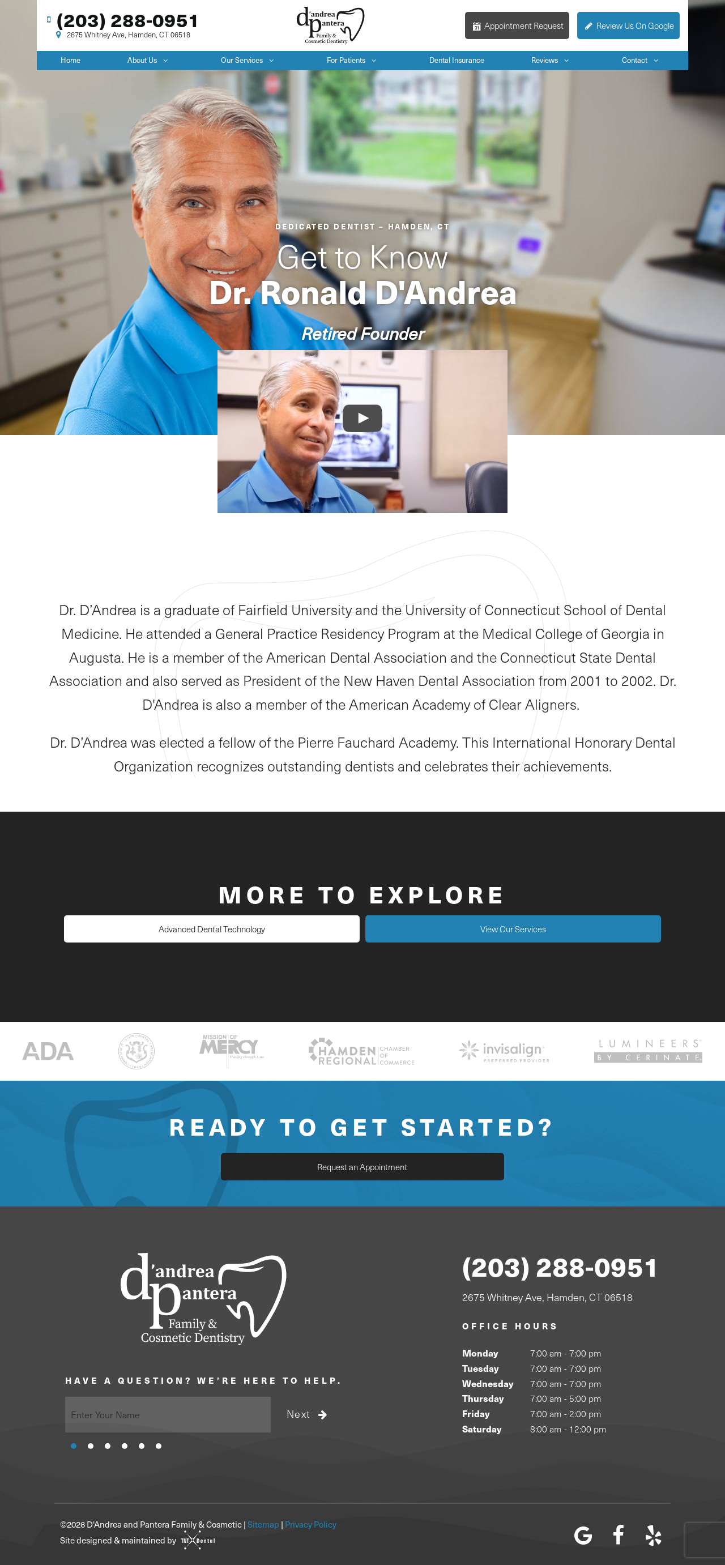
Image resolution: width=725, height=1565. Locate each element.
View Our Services (464, 928)
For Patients (354, 59)
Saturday (481, 1427)
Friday (475, 1411)
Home (70, 59)
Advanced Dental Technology (260, 928)
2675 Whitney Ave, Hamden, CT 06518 (121, 34)
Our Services (250, 59)
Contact (643, 59)
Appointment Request (517, 25)
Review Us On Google (628, 25)
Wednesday (487, 1381)
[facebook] (618, 1533)
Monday (480, 1351)
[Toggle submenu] (165, 59)
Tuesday (480, 1366)
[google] (583, 1533)
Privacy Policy (310, 1522)
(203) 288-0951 (121, 19)
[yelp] (653, 1533)
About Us (150, 59)
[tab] (73, 1443)
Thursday (483, 1397)
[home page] (331, 25)
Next (308, 1412)
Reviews (553, 59)
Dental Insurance (456, 59)
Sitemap (263, 1522)
